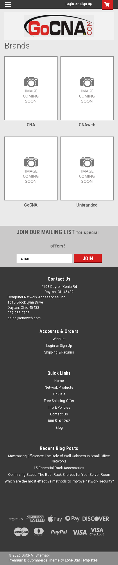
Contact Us (59, 414)
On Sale (59, 394)
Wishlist (59, 339)
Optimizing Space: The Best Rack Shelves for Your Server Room (59, 475)
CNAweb (87, 125)
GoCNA (30, 205)
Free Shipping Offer (59, 401)
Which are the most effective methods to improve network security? (59, 481)
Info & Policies (59, 408)
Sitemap (42, 555)
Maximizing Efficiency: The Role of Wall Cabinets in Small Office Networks (59, 458)
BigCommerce (35, 560)
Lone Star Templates (81, 560)
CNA (31, 125)
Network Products (59, 387)
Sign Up (86, 4)
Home (59, 381)
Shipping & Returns (59, 352)
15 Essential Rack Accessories (59, 468)
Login (69, 4)
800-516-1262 (59, 421)
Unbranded (86, 205)
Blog (59, 428)
